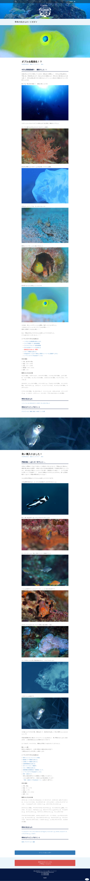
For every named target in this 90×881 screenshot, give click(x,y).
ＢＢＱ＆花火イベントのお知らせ (32, 347)
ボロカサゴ (33, 403)
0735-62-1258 (46, 873)
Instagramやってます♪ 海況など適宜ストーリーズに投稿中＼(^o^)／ (41, 353)
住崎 (23, 842)
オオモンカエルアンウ (61, 831)
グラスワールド (25, 411)
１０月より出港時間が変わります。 (33, 341)
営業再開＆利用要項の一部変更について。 (33, 769)
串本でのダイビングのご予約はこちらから (45, 863)
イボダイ (38, 403)
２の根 (37, 411)
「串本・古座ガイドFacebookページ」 (32, 780)
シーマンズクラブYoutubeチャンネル (33, 355)
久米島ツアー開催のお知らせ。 (31, 761)
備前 (31, 411)
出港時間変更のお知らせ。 (29, 763)
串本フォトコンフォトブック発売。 (32, 757)
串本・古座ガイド (27, 774)
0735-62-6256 (46, 874)
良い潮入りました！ (32, 454)
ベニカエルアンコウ (27, 831)
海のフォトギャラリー (35, 64)
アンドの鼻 (42, 411)
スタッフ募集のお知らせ (30, 351)
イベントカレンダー (45, 852)
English (71, 1)
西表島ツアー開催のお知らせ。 (31, 759)
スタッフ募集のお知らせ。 (29, 767)
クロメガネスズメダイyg (38, 831)
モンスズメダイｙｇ (50, 831)
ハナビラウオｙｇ (26, 833)
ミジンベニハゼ (25, 403)
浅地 (34, 411)
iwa (42, 64)
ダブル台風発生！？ (32, 61)
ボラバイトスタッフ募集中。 (30, 765)
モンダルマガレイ (45, 403)
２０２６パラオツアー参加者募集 (32, 345)
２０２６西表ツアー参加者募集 (32, 343)
